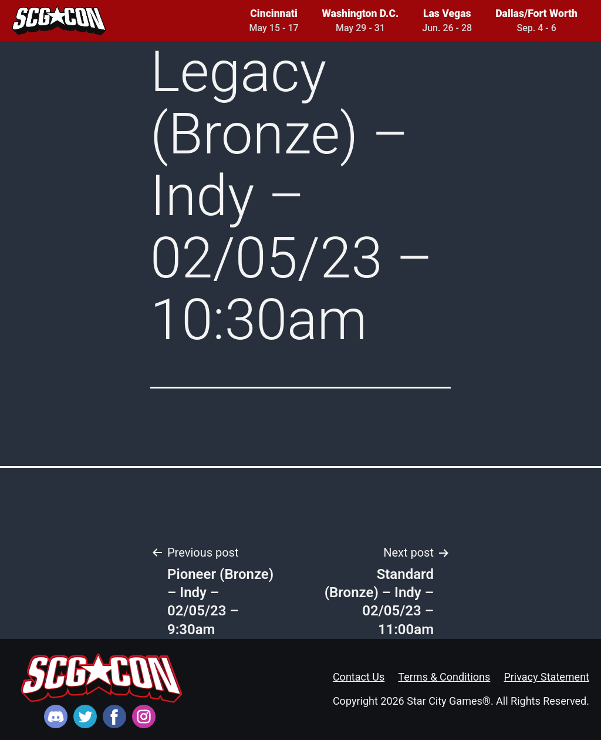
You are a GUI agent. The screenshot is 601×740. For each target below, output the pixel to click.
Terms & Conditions (444, 677)
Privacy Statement (546, 677)
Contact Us (358, 677)
